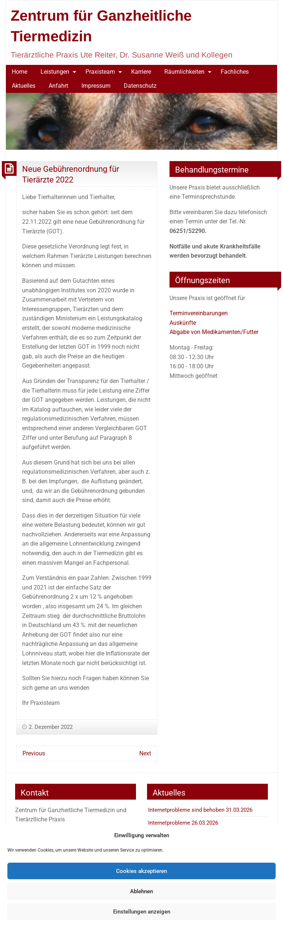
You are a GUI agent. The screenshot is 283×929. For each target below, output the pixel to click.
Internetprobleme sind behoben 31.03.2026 (200, 810)
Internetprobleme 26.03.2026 (183, 823)
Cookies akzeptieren (141, 871)
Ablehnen (141, 891)
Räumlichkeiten (184, 71)
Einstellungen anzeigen (141, 911)
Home (19, 71)
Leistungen (55, 71)
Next (145, 753)
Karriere (141, 71)
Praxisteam (100, 71)
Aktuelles (23, 85)
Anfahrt (58, 85)
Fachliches (235, 71)
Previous (33, 753)
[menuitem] (19, 72)
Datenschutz (140, 85)
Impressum (96, 85)
